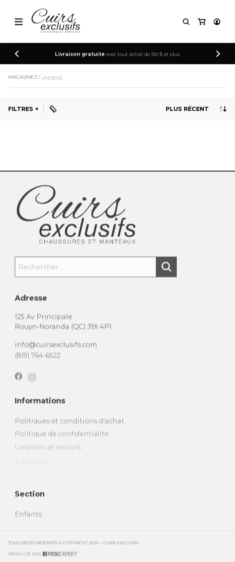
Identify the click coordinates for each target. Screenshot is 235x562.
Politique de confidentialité (62, 441)
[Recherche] (186, 22)
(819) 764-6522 (37, 360)
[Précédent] (17, 54)
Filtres (20, 109)
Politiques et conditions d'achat (69, 427)
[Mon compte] (217, 22)
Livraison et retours (48, 454)
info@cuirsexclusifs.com (56, 348)
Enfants (28, 520)
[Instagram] (32, 384)
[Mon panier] (201, 22)
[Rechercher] (166, 271)
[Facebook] (18, 382)
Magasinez (22, 80)
